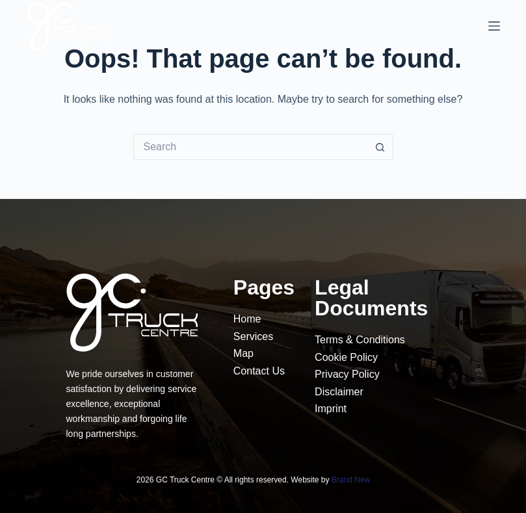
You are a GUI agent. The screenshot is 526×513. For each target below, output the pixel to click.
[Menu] (494, 26)
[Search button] (380, 147)
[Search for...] (250, 147)
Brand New (351, 479)
